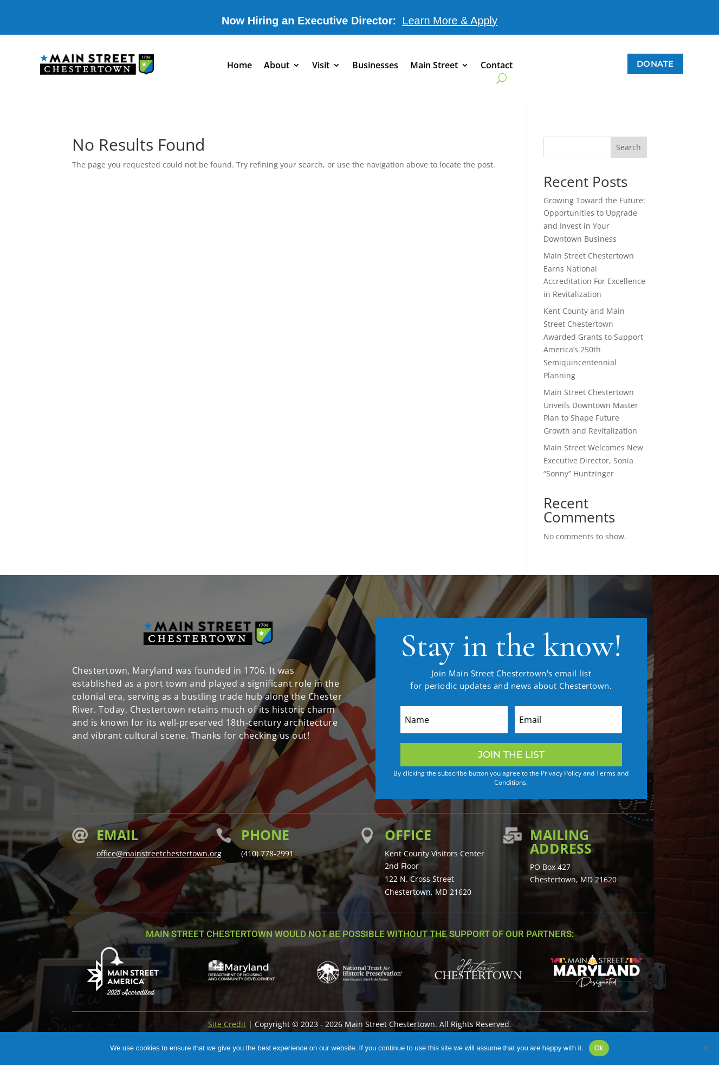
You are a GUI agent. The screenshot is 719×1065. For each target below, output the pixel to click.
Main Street (434, 66)
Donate (655, 64)
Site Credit (227, 1024)
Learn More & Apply (449, 21)
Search (628, 147)
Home (239, 66)
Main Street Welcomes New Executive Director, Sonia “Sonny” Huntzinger (593, 460)
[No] (705, 1048)
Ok (599, 1048)
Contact (497, 66)
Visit (320, 66)
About (276, 66)
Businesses (375, 66)
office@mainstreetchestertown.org (159, 853)
